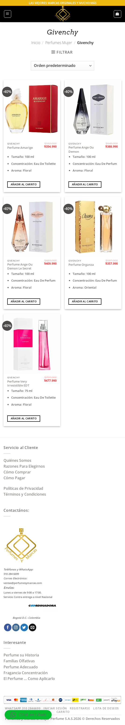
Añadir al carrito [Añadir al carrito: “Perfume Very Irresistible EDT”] (24, 418)
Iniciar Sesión (55, 708)
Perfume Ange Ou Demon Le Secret (19, 266)
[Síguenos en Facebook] (7, 627)
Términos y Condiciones (25, 494)
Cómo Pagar (14, 477)
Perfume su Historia (21, 655)
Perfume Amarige (20, 148)
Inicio (35, 42)
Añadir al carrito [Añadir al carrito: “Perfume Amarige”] (24, 184)
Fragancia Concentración (26, 672)
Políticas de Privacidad (23, 488)
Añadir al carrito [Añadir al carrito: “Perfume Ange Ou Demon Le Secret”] (24, 301)
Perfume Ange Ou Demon (81, 149)
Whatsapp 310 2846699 (22, 708)
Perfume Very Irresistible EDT (18, 383)
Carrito (63, 712)
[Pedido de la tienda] (62, 65)
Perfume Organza (81, 265)
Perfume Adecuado (21, 667)
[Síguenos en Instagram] (16, 627)
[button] (7, 13)
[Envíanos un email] (32, 627)
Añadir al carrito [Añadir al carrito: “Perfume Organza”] (85, 301)
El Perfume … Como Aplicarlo (29, 678)
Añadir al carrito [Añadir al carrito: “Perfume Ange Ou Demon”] (85, 184)
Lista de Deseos (106, 708)
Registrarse (80, 708)
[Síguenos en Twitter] (24, 627)
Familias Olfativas (19, 660)
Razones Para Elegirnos (25, 466)
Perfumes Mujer (58, 42)
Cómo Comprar (18, 472)
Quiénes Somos (18, 460)
